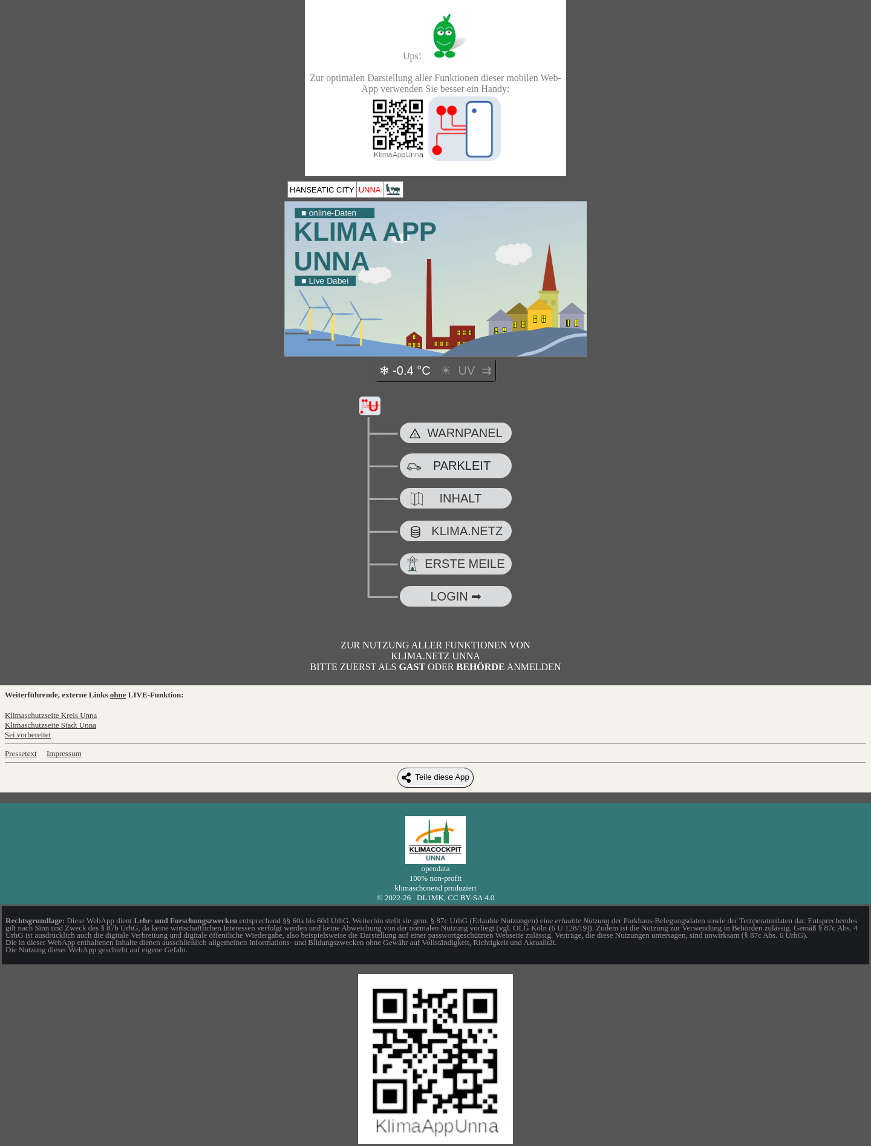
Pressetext (21, 753)
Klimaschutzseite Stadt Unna (50, 724)
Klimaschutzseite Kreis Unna (51, 715)
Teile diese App (435, 777)
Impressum (64, 753)
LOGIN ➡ (455, 596)
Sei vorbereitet (28, 734)
